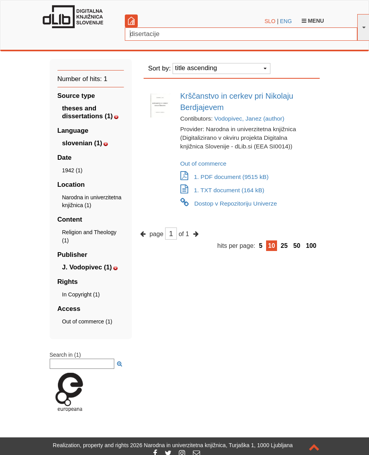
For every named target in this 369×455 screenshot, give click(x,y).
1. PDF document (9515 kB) (224, 176)
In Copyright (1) (81, 294)
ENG (286, 21)
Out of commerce (203, 163)
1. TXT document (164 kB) (222, 190)
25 (284, 245)
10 (271, 245)
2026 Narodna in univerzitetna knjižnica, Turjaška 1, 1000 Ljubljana (211, 445)
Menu (313, 21)
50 (297, 245)
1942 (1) (72, 170)
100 (311, 245)
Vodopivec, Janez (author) (249, 118)
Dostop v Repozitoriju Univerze (228, 203)
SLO (270, 21)
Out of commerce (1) (87, 321)
